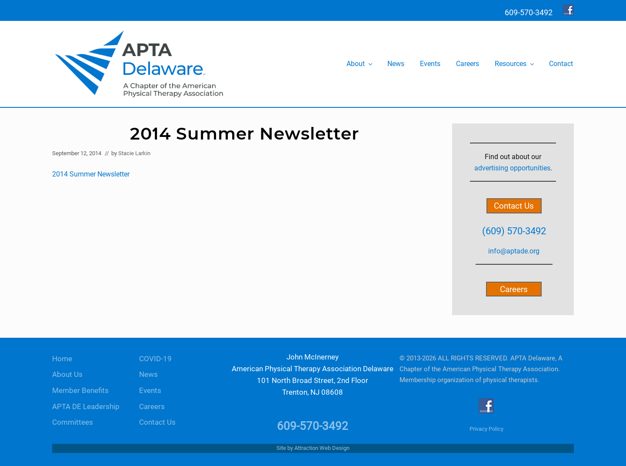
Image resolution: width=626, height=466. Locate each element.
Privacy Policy (486, 429)
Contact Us (514, 206)
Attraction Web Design (322, 448)
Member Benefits (80, 390)
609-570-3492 (312, 426)
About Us (67, 374)
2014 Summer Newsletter (91, 174)
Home (62, 359)
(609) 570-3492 (514, 230)
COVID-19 (155, 359)
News (148, 374)
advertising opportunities (512, 168)
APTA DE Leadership (86, 407)
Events (150, 390)
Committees (72, 422)
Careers (514, 289)
